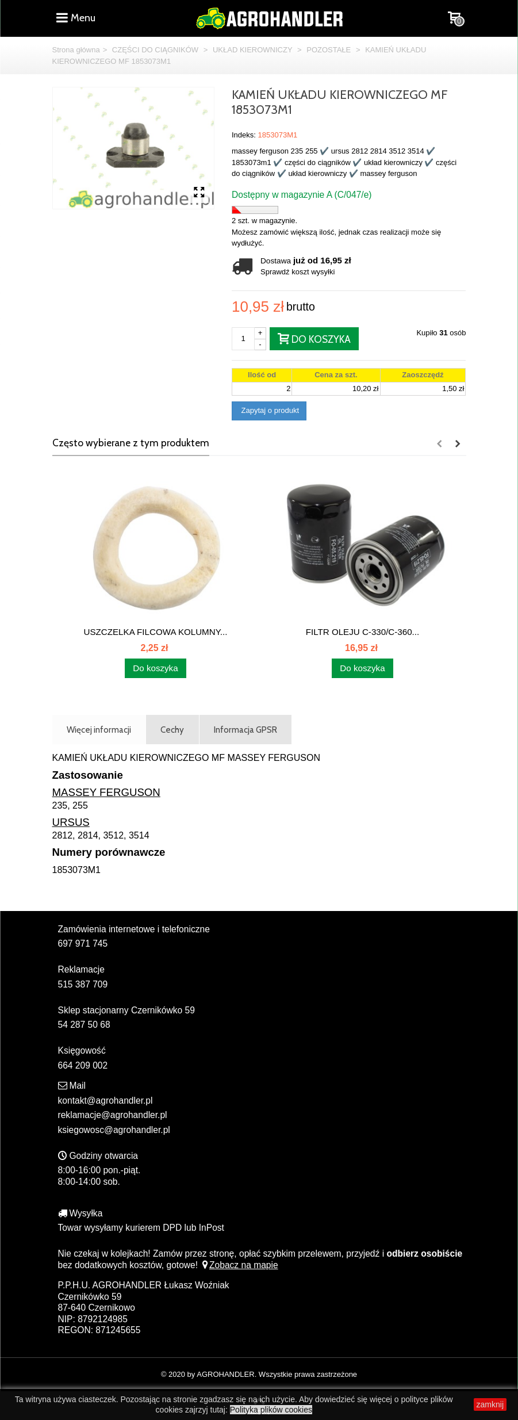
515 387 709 (83, 984)
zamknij (490, 1404)
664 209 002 (83, 1065)
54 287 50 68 (84, 1024)
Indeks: (244, 135)
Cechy (172, 729)
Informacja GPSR (245, 729)
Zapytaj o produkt (269, 410)
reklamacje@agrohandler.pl (112, 1115)
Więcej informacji (99, 729)
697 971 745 (83, 943)
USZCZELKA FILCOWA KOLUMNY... (156, 632)
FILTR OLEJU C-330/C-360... (362, 632)
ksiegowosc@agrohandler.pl (114, 1130)
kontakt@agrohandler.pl (105, 1100)
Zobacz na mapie (239, 1265)
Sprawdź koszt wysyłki (297, 271)
